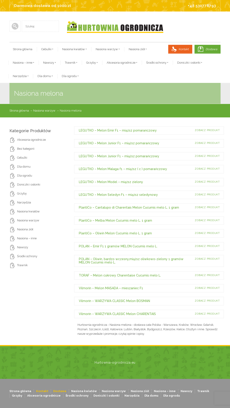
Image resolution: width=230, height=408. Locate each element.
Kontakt (184, 49)
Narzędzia (21, 76)
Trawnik (71, 62)
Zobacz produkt (207, 130)
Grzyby (92, 62)
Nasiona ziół (138, 49)
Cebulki (47, 49)
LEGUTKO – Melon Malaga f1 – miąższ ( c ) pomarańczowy (123, 169)
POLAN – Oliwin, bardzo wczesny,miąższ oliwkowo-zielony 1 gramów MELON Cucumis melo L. (131, 260)
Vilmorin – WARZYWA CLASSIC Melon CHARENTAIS (117, 314)
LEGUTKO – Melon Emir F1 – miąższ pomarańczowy (118, 130)
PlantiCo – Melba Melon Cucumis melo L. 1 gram (115, 220)
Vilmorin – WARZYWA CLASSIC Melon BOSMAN (114, 301)
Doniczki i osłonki (189, 62)
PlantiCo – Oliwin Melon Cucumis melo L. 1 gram (115, 233)
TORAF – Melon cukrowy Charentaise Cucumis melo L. (120, 275)
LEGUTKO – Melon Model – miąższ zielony (111, 182)
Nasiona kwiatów (74, 49)
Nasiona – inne (23, 62)
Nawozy (49, 62)
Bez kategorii (25, 148)
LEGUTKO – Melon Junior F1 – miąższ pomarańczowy (119, 143)
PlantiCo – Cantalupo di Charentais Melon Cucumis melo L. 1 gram (129, 207)
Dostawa (211, 49)
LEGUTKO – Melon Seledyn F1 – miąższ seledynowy (118, 194)
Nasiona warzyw (108, 49)
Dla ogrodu (70, 76)
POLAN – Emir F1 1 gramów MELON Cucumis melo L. (118, 246)
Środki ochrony (157, 62)
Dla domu (45, 76)
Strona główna (22, 49)
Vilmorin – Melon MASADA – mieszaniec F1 (111, 288)
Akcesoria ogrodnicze (122, 62)
